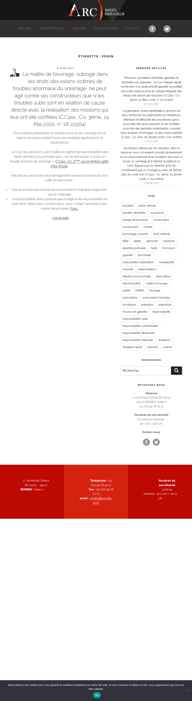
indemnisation (147, 269)
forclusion (168, 248)
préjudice (147, 304)
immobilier (144, 255)
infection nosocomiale (136, 276)
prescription (130, 297)
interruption (163, 276)
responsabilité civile (135, 318)
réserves (152, 347)
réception (164, 340)
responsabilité (161, 311)
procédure (129, 304)
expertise (169, 241)
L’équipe (79, 28)
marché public (131, 283)
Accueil (25, 28)
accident (127, 205)
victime (167, 347)
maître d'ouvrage (156, 283)
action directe (147, 205)
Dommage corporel (135, 233)
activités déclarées (134, 212)
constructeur (161, 219)
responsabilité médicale (137, 340)
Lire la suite (60, 218)
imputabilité (166, 262)
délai (125, 241)
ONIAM (139, 290)
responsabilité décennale (138, 332)
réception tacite (132, 347)
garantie (127, 255)
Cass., (74, 208)
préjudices (165, 304)
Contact (133, 28)
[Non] (187, 691)
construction (130, 226)
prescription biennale (156, 297)
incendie (127, 269)
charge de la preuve (135, 219)
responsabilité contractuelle (140, 325)
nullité (126, 290)
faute (154, 248)
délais (137, 241)
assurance (157, 212)
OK (97, 695)
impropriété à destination (138, 262)
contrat (147, 226)
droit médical (161, 233)
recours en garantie (134, 311)
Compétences (52, 28)
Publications (106, 28)
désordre (152, 241)
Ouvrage (154, 290)
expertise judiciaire (134, 248)
